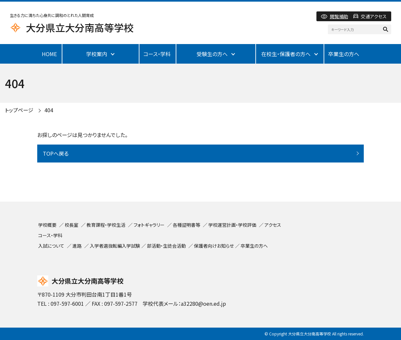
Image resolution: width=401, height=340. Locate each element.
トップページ (19, 110)
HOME (49, 54)
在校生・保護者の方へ (286, 54)
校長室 (71, 225)
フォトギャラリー (149, 225)
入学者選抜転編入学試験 (115, 246)
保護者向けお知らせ (214, 246)
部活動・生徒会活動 (166, 246)
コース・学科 (157, 54)
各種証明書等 (186, 225)
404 (48, 110)
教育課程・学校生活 (106, 225)
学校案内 (96, 54)
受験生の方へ (212, 54)
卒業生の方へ (343, 54)
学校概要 (47, 225)
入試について (51, 246)
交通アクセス (374, 16)
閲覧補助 (339, 16)
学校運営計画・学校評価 (232, 225)
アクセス (273, 225)
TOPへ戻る (56, 153)
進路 (77, 246)
